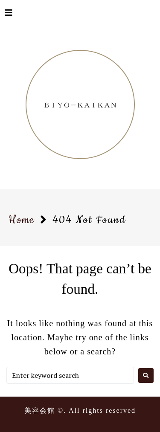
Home (22, 220)
